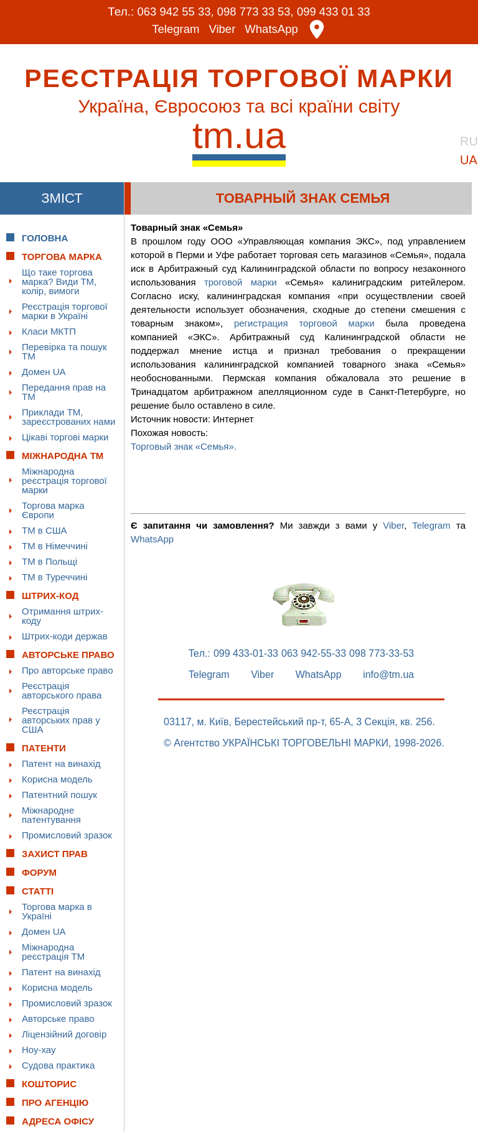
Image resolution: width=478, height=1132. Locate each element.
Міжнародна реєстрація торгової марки (64, 480)
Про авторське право (67, 670)
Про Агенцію (55, 1102)
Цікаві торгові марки (65, 437)
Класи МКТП (49, 331)
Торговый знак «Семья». (184, 446)
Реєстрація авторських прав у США (61, 720)
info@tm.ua (388, 675)
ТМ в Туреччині (54, 577)
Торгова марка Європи (53, 510)
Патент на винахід (61, 763)
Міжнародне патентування (51, 814)
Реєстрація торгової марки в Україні (65, 311)
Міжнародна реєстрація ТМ (53, 951)
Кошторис (49, 1084)
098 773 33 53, (255, 11)
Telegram (175, 29)
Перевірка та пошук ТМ (64, 351)
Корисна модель (57, 779)
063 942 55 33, (173, 11)
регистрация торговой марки (304, 323)
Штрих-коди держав (65, 636)
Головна (45, 238)
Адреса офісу (58, 1121)
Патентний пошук (59, 794)
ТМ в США (44, 530)
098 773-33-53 (381, 654)
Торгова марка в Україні (57, 911)
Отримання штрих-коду (62, 615)
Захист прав (55, 853)
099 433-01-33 (245, 654)
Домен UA (44, 371)
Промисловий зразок (67, 835)
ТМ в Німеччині (55, 545)
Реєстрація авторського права (61, 690)
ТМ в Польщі (49, 561)
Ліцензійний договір (64, 1034)
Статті (38, 891)
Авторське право (58, 1018)
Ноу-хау (39, 1049)
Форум (39, 872)
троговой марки (240, 282)
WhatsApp (272, 29)
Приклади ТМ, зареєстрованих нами (68, 416)
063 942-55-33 (313, 654)
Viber (222, 29)
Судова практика (58, 1065)
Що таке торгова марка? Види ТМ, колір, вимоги (59, 281)
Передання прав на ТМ (64, 392)
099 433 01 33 (336, 11)
